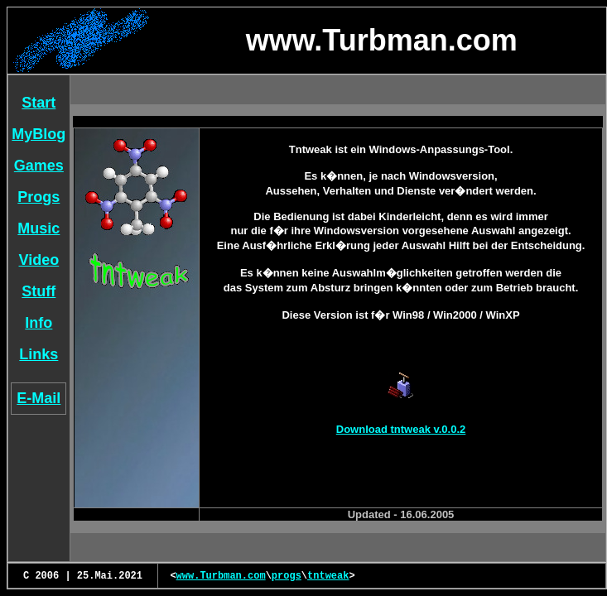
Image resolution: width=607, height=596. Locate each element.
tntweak (328, 576)
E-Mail (38, 398)
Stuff (38, 291)
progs (286, 576)
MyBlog (38, 134)
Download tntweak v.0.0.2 (401, 429)
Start (38, 102)
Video (39, 260)
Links (38, 354)
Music (38, 228)
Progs (38, 197)
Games (39, 165)
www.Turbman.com (221, 576)
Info (38, 323)
